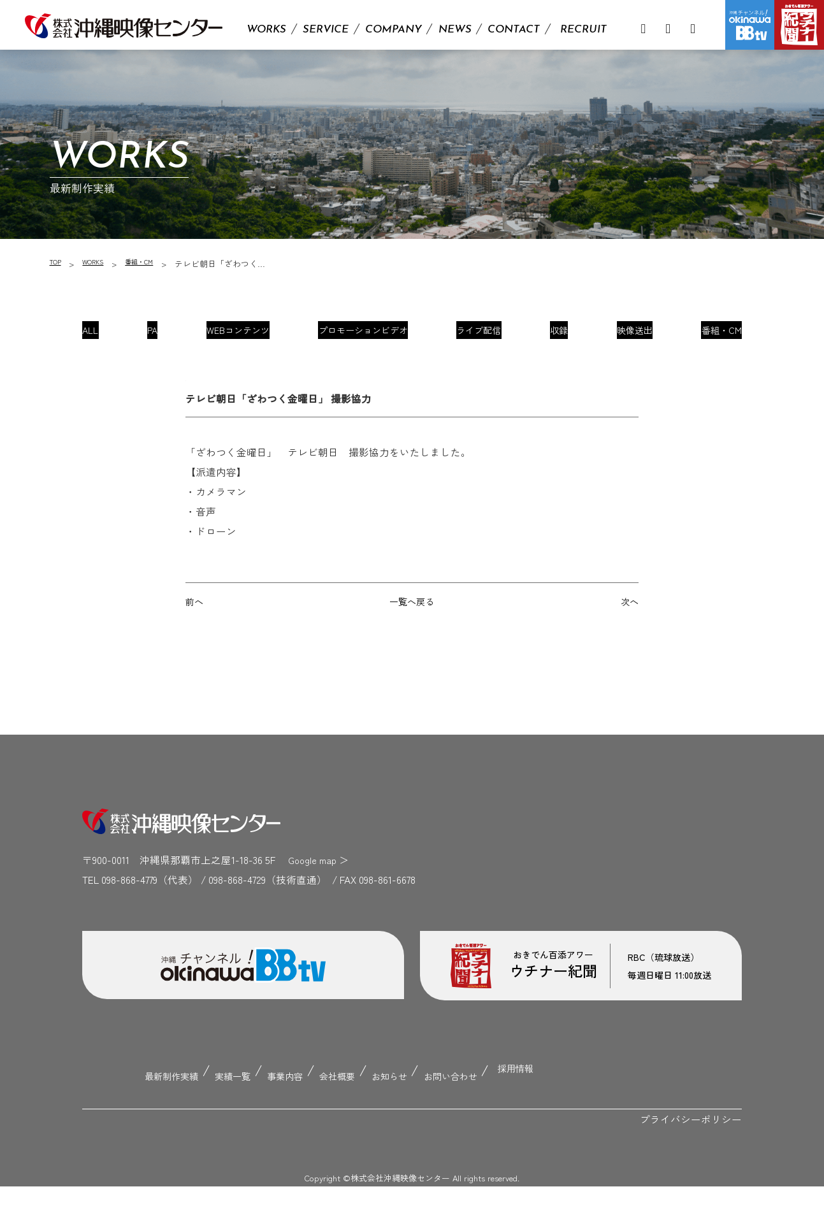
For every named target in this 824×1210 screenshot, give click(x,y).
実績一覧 (219, 1102)
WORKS (266, 29)
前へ (195, 632)
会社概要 (338, 1102)
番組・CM (153, 263)
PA (160, 335)
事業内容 (278, 1102)
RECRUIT (583, 29)
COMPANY (393, 29)
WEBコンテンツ (239, 335)
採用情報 (543, 1102)
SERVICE (326, 29)
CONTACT (514, 29)
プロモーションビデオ (365, 335)
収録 (553, 335)
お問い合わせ (469, 1102)
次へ (628, 632)
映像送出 (622, 335)
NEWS (455, 29)
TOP (57, 263)
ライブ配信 (479, 335)
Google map (314, 891)
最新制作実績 (148, 1102)
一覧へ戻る (411, 632)
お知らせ (398, 1102)
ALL (107, 335)
